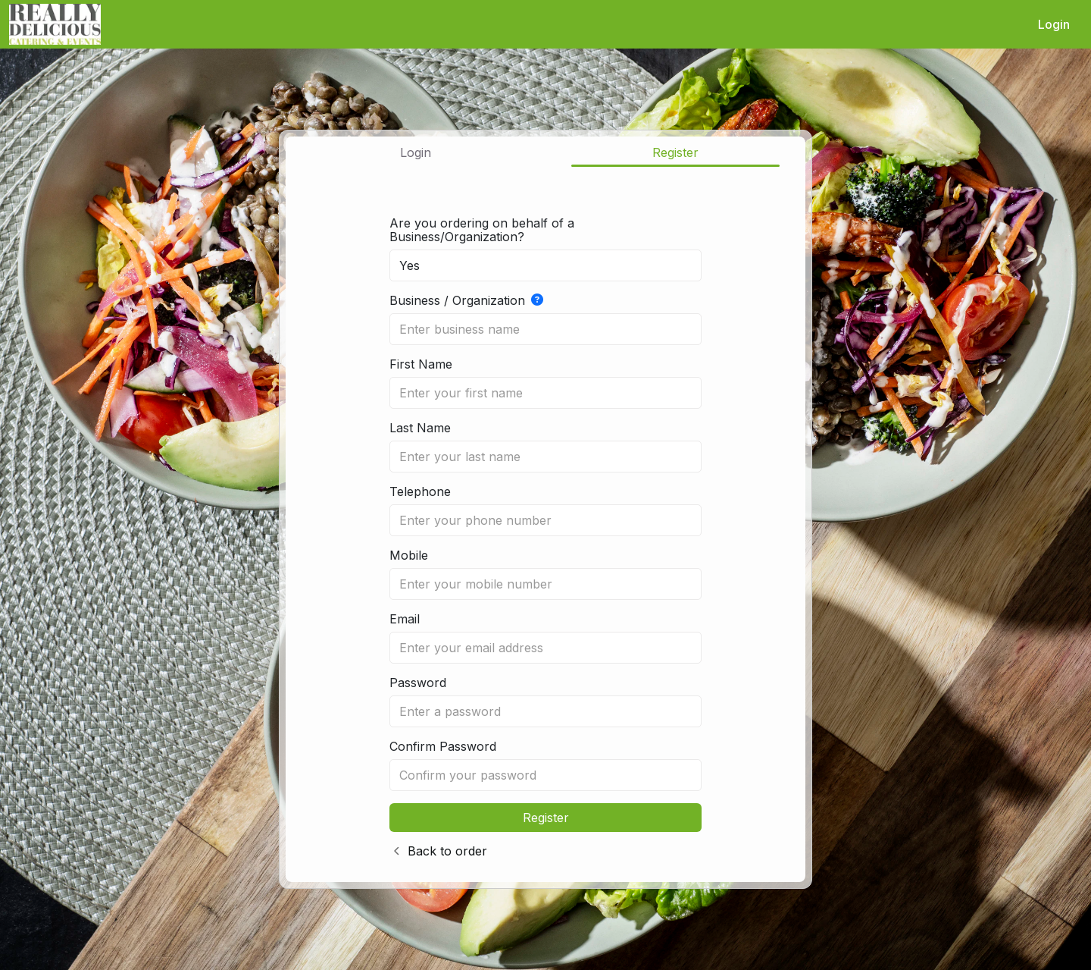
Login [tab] (415, 152)
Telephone (420, 491)
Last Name (420, 428)
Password (417, 682)
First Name (420, 364)
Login (1054, 24)
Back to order (447, 851)
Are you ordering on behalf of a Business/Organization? (481, 229)
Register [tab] (675, 152)
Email (404, 619)
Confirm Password (442, 746)
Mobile (408, 555)
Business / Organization (466, 300)
